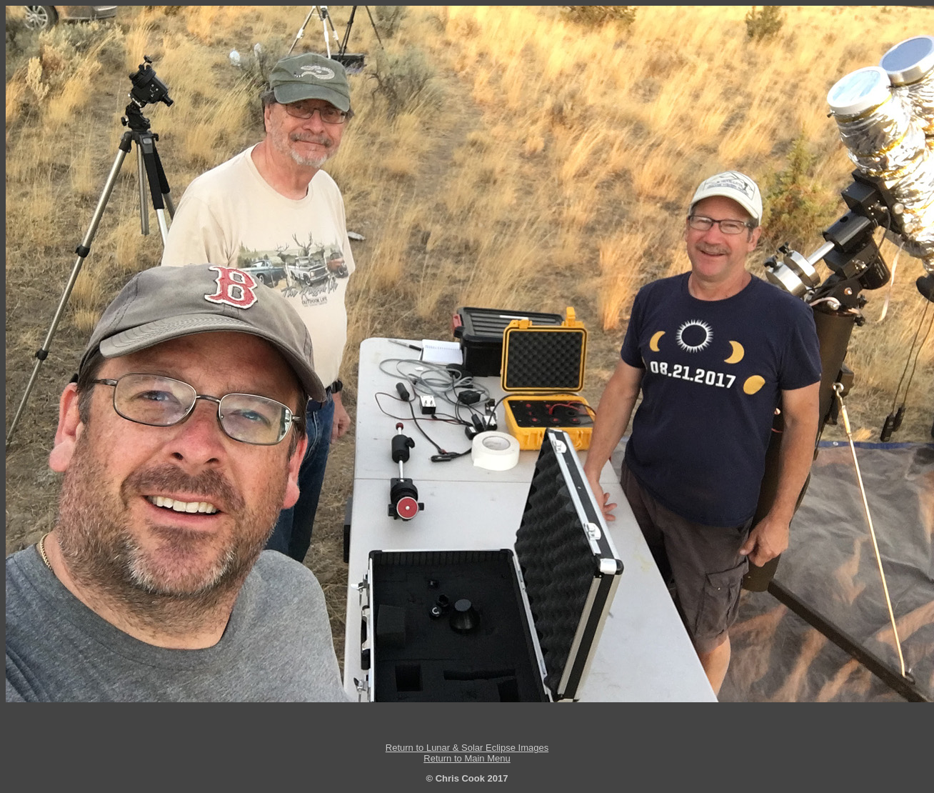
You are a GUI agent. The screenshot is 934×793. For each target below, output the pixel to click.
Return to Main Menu (466, 758)
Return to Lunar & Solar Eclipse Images (467, 747)
